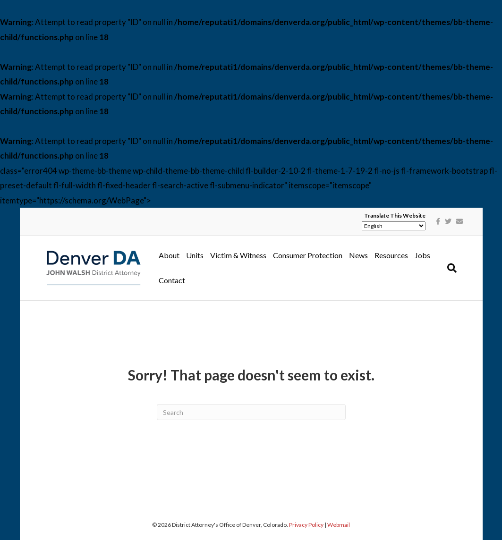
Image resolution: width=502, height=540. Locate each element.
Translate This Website (394, 215)
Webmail (338, 524)
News (358, 255)
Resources (391, 255)
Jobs (422, 255)
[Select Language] (393, 225)
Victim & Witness (238, 255)
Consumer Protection (307, 255)
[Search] (450, 268)
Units (195, 255)
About (169, 255)
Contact (172, 280)
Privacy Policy (306, 524)
